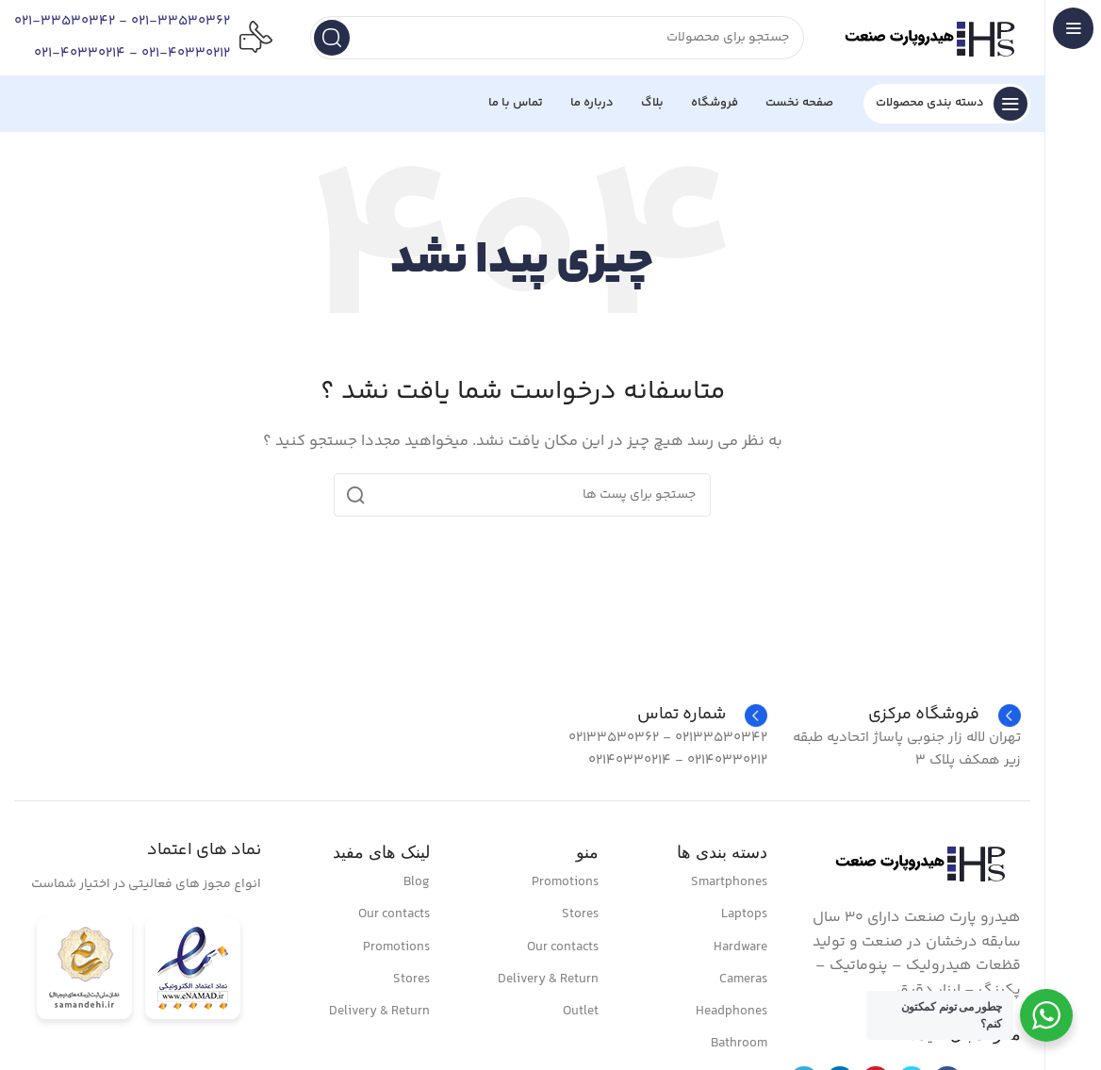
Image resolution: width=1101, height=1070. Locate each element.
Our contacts (563, 947)
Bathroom (739, 1043)
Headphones (731, 1011)
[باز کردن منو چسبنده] (947, 104)
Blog (416, 882)
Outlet (581, 1011)
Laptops (744, 914)
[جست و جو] (557, 37)
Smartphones (729, 882)
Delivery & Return (548, 979)
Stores (580, 914)
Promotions (565, 882)
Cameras (743, 979)
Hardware (740, 947)
